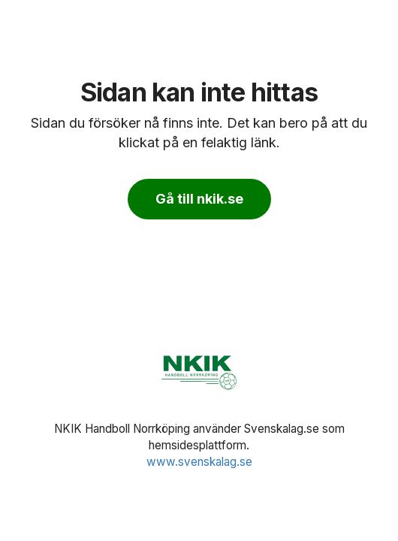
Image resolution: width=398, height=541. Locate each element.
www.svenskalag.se (199, 462)
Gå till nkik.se (199, 199)
